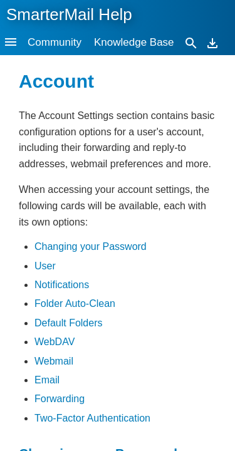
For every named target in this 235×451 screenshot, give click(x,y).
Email (47, 380)
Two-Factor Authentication (92, 418)
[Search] (191, 42)
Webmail (53, 361)
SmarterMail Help (69, 14)
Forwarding (59, 398)
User (45, 266)
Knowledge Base (134, 42)
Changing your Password (90, 246)
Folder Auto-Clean (74, 303)
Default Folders (68, 323)
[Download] (212, 42)
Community (54, 42)
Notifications (61, 284)
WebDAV (54, 341)
